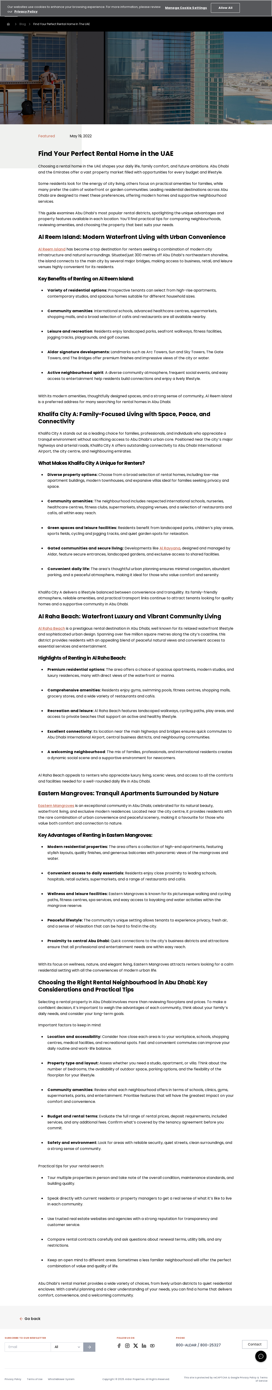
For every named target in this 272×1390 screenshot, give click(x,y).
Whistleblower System (61, 1379)
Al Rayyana (169, 548)
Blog (22, 24)
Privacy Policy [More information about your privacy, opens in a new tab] (26, 7)
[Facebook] (119, 1345)
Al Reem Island (52, 249)
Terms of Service (261, 1379)
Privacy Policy (13, 1379)
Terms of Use (34, 1379)
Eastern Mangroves (56, 805)
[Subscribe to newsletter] (89, 1347)
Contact (255, 1344)
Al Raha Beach (51, 628)
